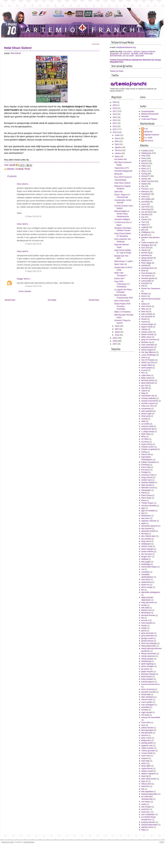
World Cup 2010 (148, 181)
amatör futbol (146, 365)
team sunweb (146, 314)
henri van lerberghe (149, 643)
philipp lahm (146, 740)
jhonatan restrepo (148, 674)
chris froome (146, 306)
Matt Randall (146, 485)
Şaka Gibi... (119, 192)
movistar (144, 710)
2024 (115, 102)
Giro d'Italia (146, 199)
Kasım (117, 138)
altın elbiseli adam (148, 536)
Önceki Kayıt (94, 300)
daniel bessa (146, 582)
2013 (115, 123)
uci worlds (145, 424)
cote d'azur (145, 579)
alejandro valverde (148, 521)
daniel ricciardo (147, 334)
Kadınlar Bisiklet (147, 482)
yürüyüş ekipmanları (149, 825)
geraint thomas (147, 641)
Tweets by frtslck (116, 71)
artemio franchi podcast (150, 299)
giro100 (144, 235)
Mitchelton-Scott (147, 488)
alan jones (145, 518)
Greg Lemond (146, 477)
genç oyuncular (147, 633)
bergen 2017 (146, 557)
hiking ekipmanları (148, 646)
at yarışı (144, 370)
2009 (115, 338)
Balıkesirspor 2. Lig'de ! (123, 261)
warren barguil (147, 350)
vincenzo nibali (147, 426)
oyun (143, 725)
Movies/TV (145, 176)
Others (144, 171)
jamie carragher (147, 666)
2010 (115, 132)
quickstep (145, 255)
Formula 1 (145, 189)
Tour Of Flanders (148, 360)
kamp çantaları (147, 679)
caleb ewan (146, 375)
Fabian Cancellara (148, 462)
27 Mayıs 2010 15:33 (33, 271)
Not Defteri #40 (120, 159)
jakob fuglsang (147, 664)
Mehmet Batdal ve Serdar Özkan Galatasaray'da (121, 213)
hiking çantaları (147, 659)
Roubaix (144, 294)
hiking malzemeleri (148, 654)
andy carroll (146, 541)
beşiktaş (144, 559)
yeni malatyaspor (148, 814)
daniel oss (145, 585)
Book (143, 271)
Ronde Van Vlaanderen (150, 289)
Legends (144, 227)
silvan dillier (146, 766)
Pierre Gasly (146, 498)
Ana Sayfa (52, 300)
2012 (115, 126)
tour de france (147, 212)
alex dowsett (146, 529)
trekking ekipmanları (149, 794)
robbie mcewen (147, 748)
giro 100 (144, 386)
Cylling (144, 452)
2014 (115, 120)
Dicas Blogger (29, 842)
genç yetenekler (147, 636)
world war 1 (146, 812)
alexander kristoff (148, 531)
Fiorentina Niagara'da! (123, 171)
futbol (143, 225)
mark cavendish (147, 345)
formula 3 (145, 620)
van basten (145, 802)
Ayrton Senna (146, 444)
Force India (146, 467)
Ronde (144, 319)
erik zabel (145, 608)
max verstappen (147, 705)
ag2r (143, 508)
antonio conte (146, 546)
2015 (115, 117)
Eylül (117, 144)
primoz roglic (146, 414)
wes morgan (146, 807)
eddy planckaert (147, 602)
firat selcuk (16, 53)
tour (142, 217)
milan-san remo (147, 406)
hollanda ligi (146, 661)
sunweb (144, 419)
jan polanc (145, 669)
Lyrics (143, 204)
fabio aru (144, 309)
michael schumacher (149, 401)
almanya (144, 534)
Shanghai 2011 (147, 245)
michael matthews (148, 398)
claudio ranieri (147, 332)
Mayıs (117, 156)
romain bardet (147, 753)
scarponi (144, 758)
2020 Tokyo (146, 434)
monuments (146, 409)
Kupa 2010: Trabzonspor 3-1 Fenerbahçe (122, 284)
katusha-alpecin (147, 682)
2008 (115, 341)
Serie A (144, 296)
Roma (143, 500)
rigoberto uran (147, 746)
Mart (117, 329)
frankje (144, 628)
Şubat (117, 332)
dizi (142, 590)
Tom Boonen (146, 276)
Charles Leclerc (147, 447)
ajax (143, 513)
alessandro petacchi (149, 526)
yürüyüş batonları (148, 822)
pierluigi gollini (147, 743)
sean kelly (145, 761)
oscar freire (146, 722)
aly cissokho (146, 539)
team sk (144, 781)
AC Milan (145, 439)
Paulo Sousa (146, 495)
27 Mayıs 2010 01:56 (33, 244)
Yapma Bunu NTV (121, 168)
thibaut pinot (146, 784)
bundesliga (145, 564)
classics (144, 250)
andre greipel (146, 368)
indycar (144, 391)
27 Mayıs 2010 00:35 (33, 216)
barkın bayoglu (147, 549)
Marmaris (145, 192)
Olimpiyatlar (146, 490)
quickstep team (147, 347)
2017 (115, 111)
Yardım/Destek (120, 180)
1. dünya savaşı (147, 431)
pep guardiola (146, 733)
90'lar (143, 437)
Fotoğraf (144, 472)
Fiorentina (145, 465)
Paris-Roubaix (147, 273)
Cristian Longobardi (149, 449)
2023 (115, 105)
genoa (143, 631)
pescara (144, 735)
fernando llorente (148, 615)
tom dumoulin (146, 317)
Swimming (145, 209)
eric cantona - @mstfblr (129, 54)
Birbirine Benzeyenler (150, 114)
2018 (115, 108)
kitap (143, 393)
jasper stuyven (147, 671)
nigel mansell (146, 712)
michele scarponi (148, 403)
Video (143, 166)
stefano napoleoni (148, 774)
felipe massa (146, 378)
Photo (27, 169)
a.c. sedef (148, 138)
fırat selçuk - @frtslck (131, 52)
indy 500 (144, 388)
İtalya (143, 830)
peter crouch (146, 738)
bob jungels (146, 562)
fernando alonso (147, 380)
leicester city (146, 342)
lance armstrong (147, 689)
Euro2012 (145, 283)
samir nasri (145, 756)
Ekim (117, 141)
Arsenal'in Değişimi (122, 219)
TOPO (161, 842)
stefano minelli (147, 771)
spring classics (147, 258)
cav (142, 569)
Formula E (145, 470)
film (142, 618)
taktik (143, 421)
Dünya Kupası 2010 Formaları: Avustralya (122, 306)
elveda (144, 605)
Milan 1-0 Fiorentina (122, 312)
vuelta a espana (147, 242)
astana (144, 304)
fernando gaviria (147, 278)
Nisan (117, 326)
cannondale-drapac (149, 567)
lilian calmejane (147, 697)
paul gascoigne (147, 730)
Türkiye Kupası (147, 503)
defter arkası (146, 337)
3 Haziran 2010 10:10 (33, 286)
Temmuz (118, 150)
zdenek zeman (147, 827)
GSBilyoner (146, 232)
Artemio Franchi (8, 842)
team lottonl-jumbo (148, 779)
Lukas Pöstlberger (148, 355)
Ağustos (118, 147)
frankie (144, 626)
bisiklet (144, 184)
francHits (145, 116)
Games (144, 179)
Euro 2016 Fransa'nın (123, 177)
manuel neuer (146, 699)
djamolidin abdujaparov (150, 592)
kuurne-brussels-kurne (150, 684)
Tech (143, 222)
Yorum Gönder (24, 291)
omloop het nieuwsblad (150, 717)
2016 (115, 114)
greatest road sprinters (150, 237)
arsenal (144, 322)
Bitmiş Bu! (118, 174)
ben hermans (146, 554)
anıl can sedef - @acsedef (133, 56)
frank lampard (146, 623)
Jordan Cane (146, 480)
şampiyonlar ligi (147, 429)
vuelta (143, 804)
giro (142, 230)
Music (143, 169)
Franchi (144, 163)
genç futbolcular (147, 383)
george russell (147, 638)
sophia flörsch (147, 769)
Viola (143, 156)
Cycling (144, 174)
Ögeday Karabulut (151, 135)
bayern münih (146, 327)
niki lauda (145, 715)
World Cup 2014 (148, 362)
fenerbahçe (146, 613)
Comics (144, 220)
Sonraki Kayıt (10, 300)
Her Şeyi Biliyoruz (148, 352)
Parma (144, 493)
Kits (142, 186)
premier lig (145, 253)
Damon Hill (145, 454)
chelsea (144, 329)
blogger (20, 279)
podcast (144, 265)
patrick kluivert (147, 728)
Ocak (117, 335)
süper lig (144, 776)
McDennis (148, 132)
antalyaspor (146, 544)
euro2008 (145, 202)
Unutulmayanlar (147, 111)
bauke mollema (147, 551)
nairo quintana (147, 411)
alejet (143, 523)
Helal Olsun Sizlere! (122, 183)
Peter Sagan (146, 263)
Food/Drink (145, 194)
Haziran (118, 153)
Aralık (117, 135)
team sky (145, 312)
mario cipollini (146, 702)
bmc (143, 373)
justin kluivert (146, 677)
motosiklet (145, 707)
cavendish (145, 572)
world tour (145, 809)
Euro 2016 (145, 248)
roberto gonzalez (148, 751)
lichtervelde (146, 694)
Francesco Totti (147, 475)
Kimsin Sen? (119, 278)
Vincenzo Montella (148, 506)
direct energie (146, 587)
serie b (144, 763)
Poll (142, 286)
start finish (145, 207)
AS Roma (145, 442)
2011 (115, 129)
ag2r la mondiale (148, 511)
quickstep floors (147, 268)
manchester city (147, 396)
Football (19, 169)
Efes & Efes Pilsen (121, 301)
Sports (144, 161)
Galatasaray (146, 153)
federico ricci (146, 610)
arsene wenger (147, 324)
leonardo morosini (148, 692)
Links (143, 197)
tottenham (145, 786)
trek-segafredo (147, 791)
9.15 (146, 129)
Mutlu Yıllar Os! (120, 264)
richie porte (145, 416)
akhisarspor (146, 516)
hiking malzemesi (148, 656)
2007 (115, 344)
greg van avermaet (149, 340)
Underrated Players (149, 119)
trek (142, 789)
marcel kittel (146, 281)
